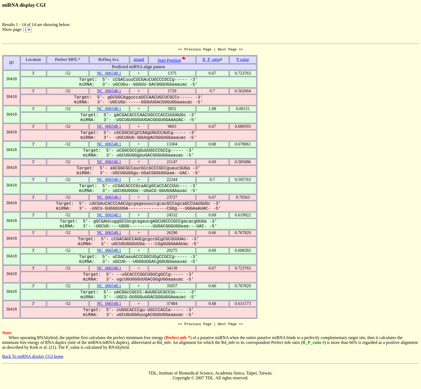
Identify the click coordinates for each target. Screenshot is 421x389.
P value (243, 60)
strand (138, 60)
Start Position (169, 61)
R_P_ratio (211, 60)
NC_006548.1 (109, 74)
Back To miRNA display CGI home (32, 358)
